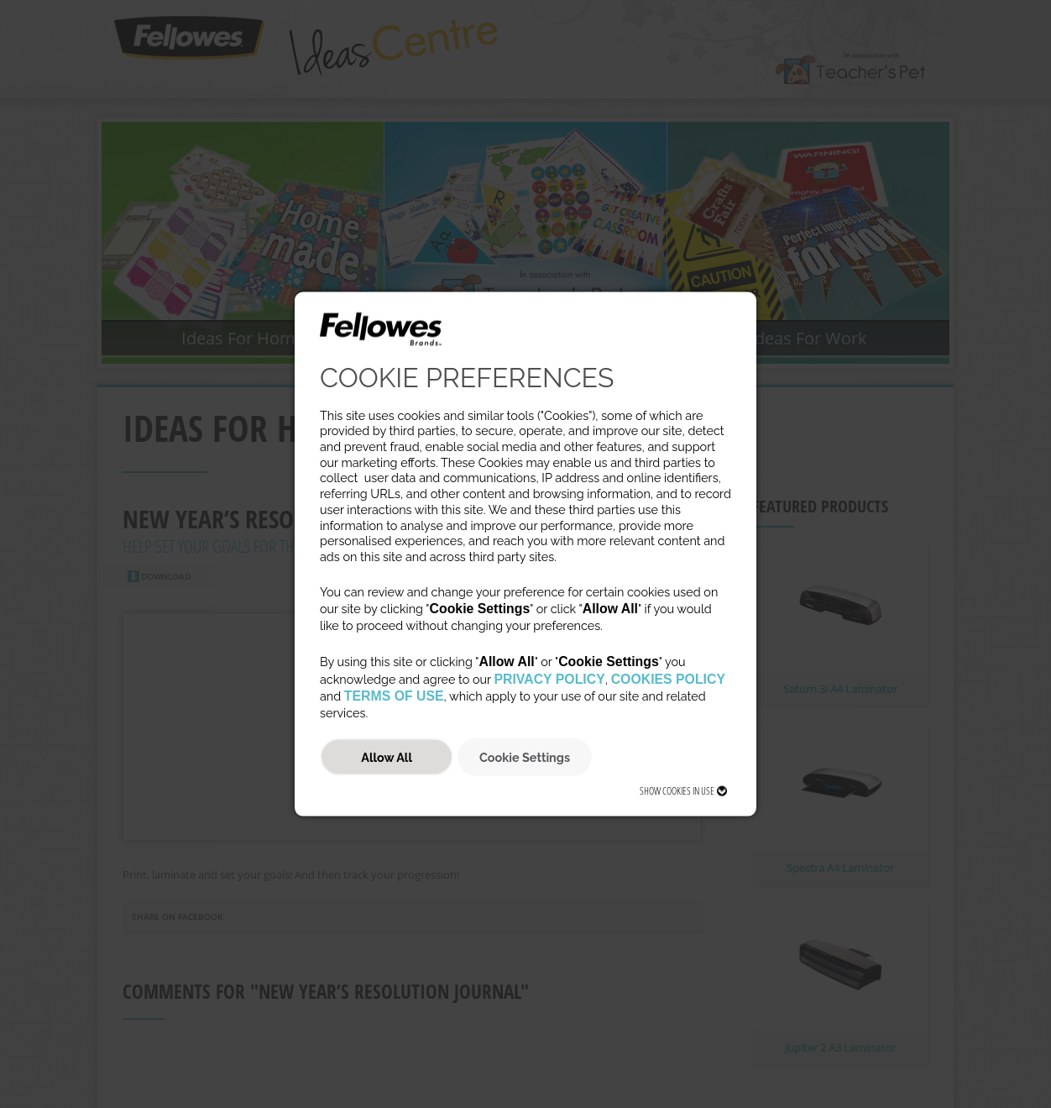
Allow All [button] (386, 756)
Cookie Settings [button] (524, 756)
